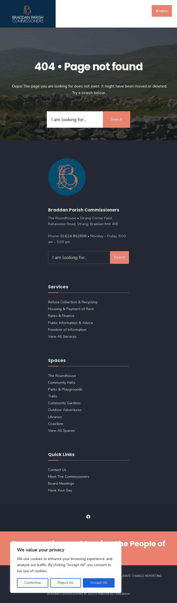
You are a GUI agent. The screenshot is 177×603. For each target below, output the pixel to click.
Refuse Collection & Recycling (72, 301)
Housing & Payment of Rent (71, 308)
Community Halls (61, 381)
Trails (52, 395)
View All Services (62, 335)
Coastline (55, 422)
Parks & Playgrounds (65, 388)
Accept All (98, 582)
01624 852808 (73, 235)
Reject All (65, 582)
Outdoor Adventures (65, 409)
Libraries (55, 416)
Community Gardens (64, 402)
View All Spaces (61, 429)
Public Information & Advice (70, 322)
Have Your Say (60, 489)
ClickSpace (122, 593)
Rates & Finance (61, 314)
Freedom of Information (67, 328)
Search (116, 118)
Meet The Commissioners (68, 475)
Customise (32, 582)
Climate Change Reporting (140, 575)
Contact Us (57, 468)
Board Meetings (61, 482)
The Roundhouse (62, 374)
